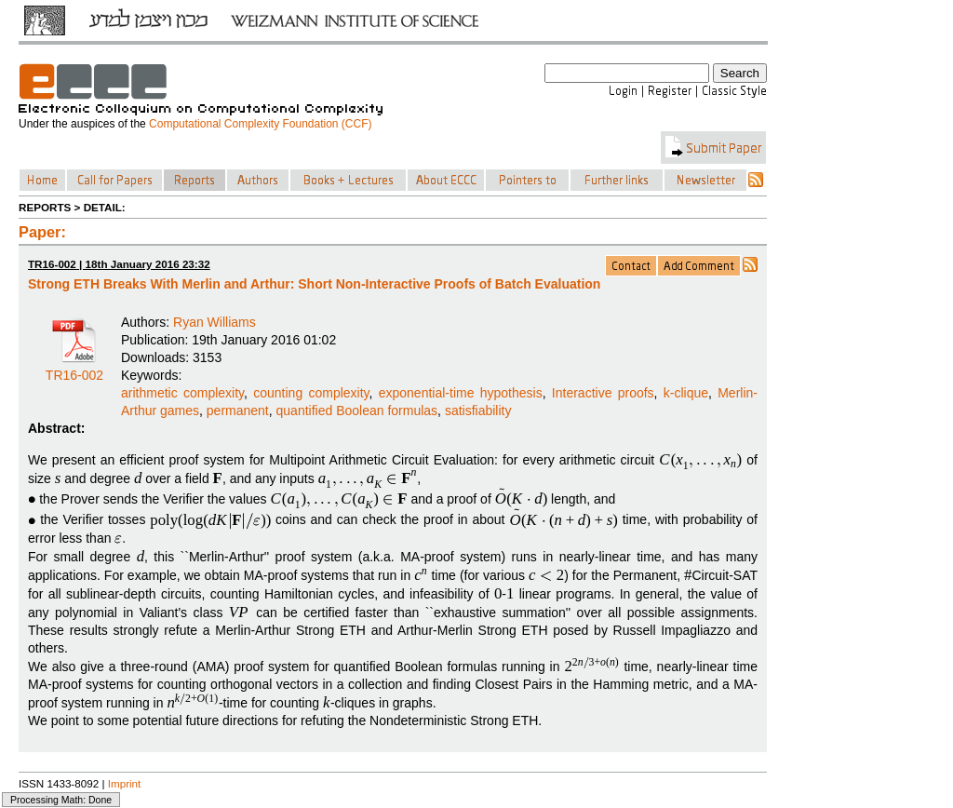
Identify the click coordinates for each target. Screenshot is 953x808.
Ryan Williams (214, 322)
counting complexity (311, 392)
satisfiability (478, 410)
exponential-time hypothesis (461, 392)
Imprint (124, 783)
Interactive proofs (603, 392)
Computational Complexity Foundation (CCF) (260, 123)
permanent (238, 410)
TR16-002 (74, 369)
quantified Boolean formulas (357, 410)
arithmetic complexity (182, 392)
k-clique (686, 392)
